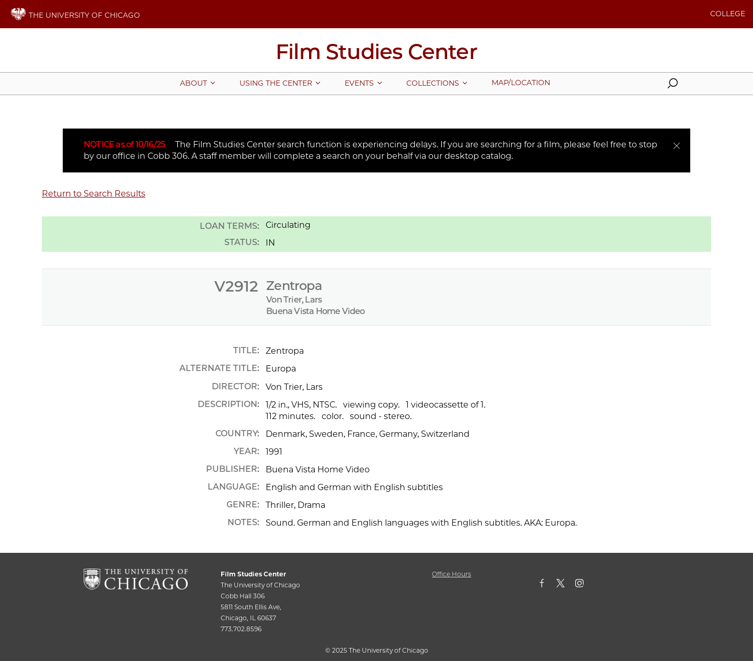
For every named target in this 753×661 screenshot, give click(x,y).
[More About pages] (193, 83)
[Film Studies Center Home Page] (376, 55)
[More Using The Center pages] (275, 83)
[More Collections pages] (432, 83)
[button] (672, 86)
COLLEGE (727, 13)
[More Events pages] (359, 83)
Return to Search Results (93, 194)
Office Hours (451, 574)
